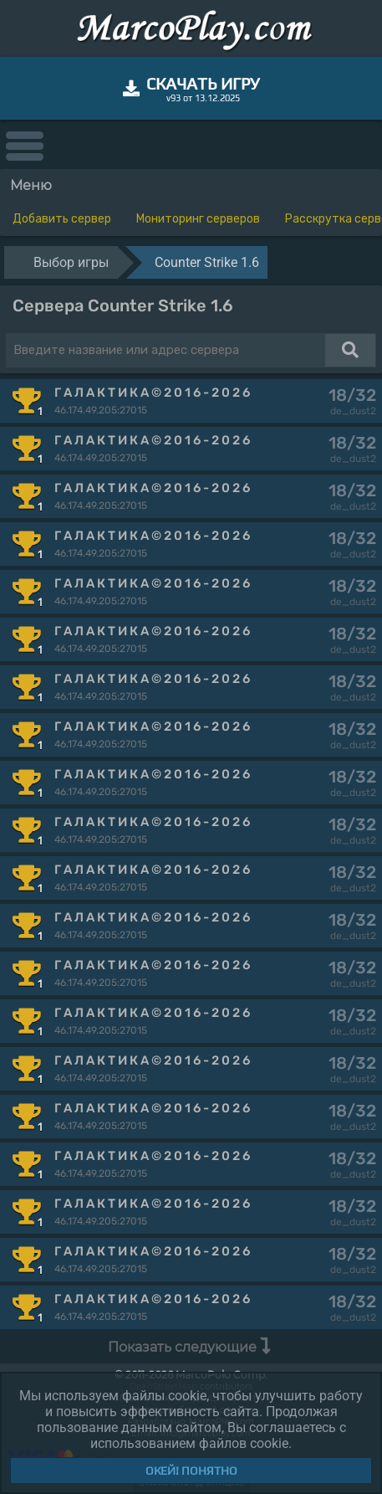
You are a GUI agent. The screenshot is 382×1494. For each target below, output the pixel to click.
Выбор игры (71, 262)
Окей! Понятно (191, 1470)
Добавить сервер (62, 219)
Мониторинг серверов (198, 219)
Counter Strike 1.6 (207, 262)
